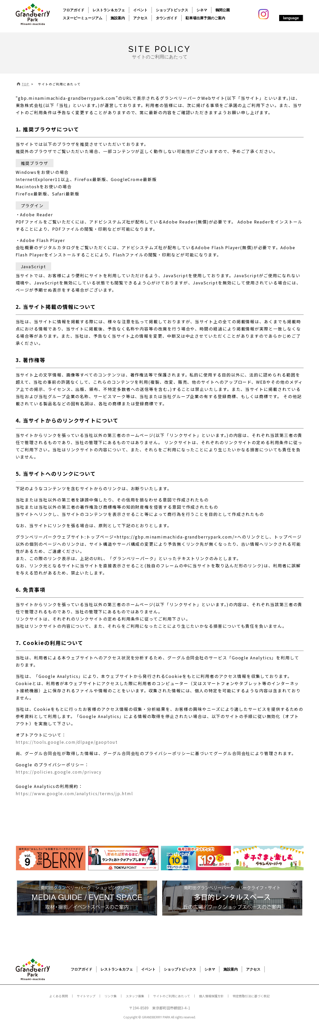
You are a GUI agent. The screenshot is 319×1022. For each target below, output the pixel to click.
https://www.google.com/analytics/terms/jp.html (74, 793)
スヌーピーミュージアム (82, 18)
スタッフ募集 (135, 996)
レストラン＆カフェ (109, 10)
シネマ (201, 10)
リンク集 (110, 996)
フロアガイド (73, 10)
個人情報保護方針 (211, 996)
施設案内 (118, 18)
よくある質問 (58, 996)
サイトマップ (86, 996)
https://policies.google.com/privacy (59, 772)
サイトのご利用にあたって (171, 996)
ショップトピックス (172, 10)
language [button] (291, 18)
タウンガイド (166, 18)
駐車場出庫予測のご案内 (205, 18)
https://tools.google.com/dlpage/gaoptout (67, 742)
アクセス (140, 18)
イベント (140, 10)
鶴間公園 (222, 10)
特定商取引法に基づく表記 (251, 996)
